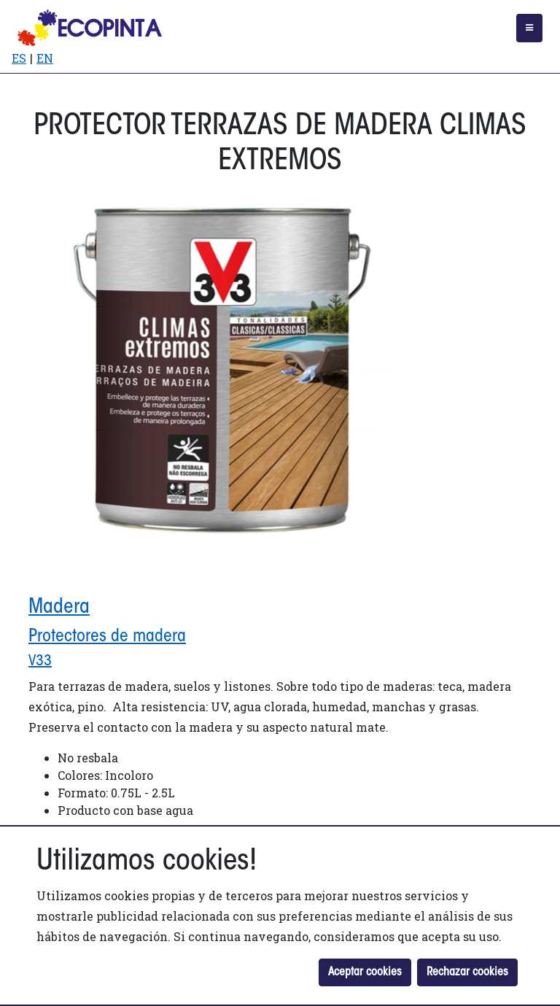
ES (19, 58)
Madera (59, 607)
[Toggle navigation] (529, 28)
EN (44, 58)
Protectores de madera (107, 637)
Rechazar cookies (467, 972)
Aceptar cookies (365, 972)
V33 (40, 661)
